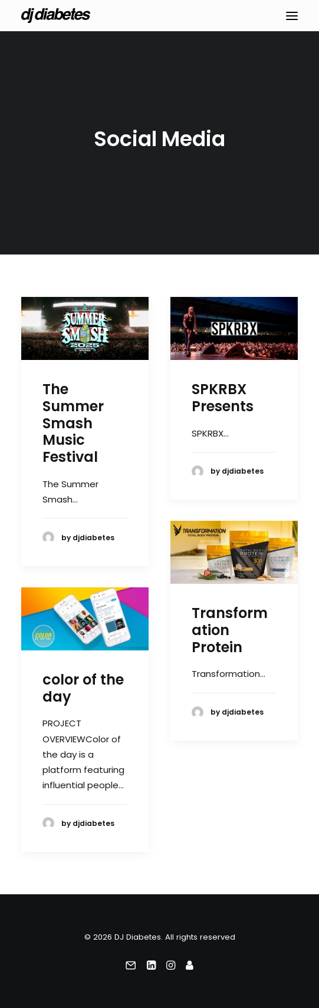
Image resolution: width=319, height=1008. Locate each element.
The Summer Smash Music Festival (73, 423)
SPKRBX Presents (223, 397)
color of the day (83, 688)
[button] (292, 15)
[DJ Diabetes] (55, 15)
